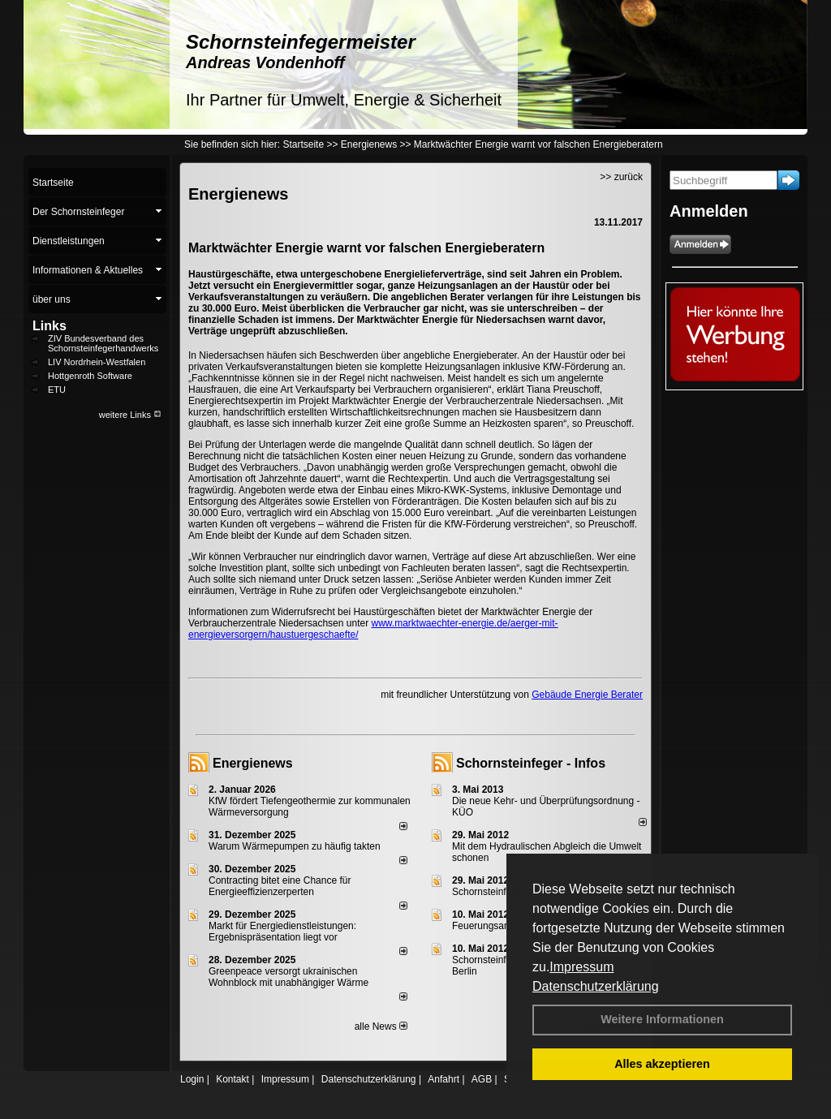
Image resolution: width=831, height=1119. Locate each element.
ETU (57, 389)
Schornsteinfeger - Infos (530, 763)
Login (192, 1079)
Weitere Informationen (662, 1019)
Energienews (253, 763)
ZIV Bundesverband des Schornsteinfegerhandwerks (103, 343)
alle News (381, 1026)
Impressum (581, 967)
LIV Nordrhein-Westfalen (96, 362)
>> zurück (621, 177)
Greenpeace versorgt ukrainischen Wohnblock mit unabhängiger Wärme (288, 977)
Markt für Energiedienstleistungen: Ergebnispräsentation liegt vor (282, 931)
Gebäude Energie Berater (587, 694)
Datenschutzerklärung (595, 986)
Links (49, 326)
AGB (481, 1079)
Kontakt (232, 1079)
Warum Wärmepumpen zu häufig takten (295, 846)
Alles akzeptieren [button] (662, 1063)
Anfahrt (443, 1079)
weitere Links (130, 415)
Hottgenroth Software (90, 376)
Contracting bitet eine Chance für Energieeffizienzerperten (280, 886)
